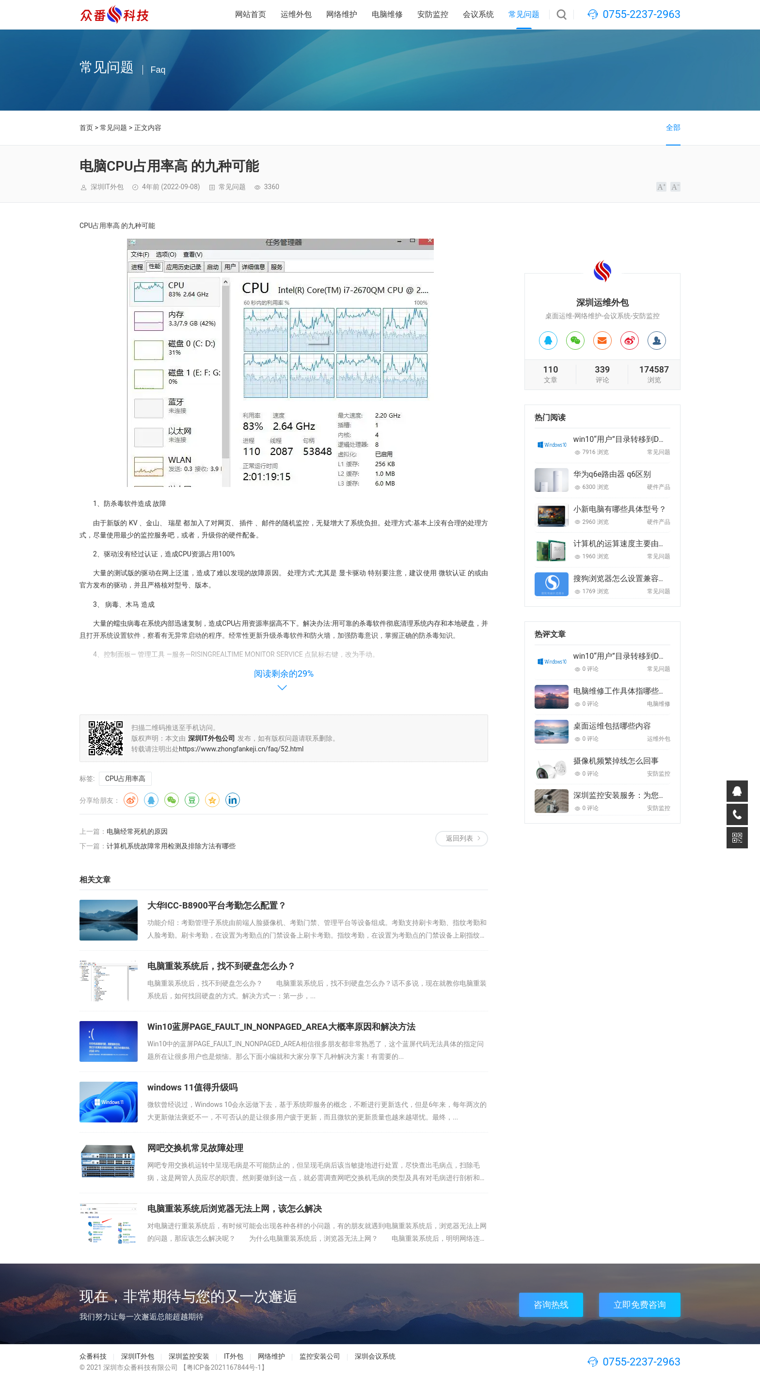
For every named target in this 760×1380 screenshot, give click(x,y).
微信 (171, 800)
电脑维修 (387, 14)
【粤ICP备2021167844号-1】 (224, 1367)
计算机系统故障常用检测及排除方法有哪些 (171, 846)
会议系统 (478, 14)
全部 (673, 127)
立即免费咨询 (640, 1304)
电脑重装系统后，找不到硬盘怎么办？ (221, 966)
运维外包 (296, 14)
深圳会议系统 (375, 1356)
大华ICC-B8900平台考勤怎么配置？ (216, 905)
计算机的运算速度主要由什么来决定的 (639, 543)
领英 (232, 800)
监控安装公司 (320, 1356)
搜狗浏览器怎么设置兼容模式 (623, 578)
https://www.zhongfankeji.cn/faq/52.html (241, 749)
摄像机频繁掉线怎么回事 (616, 760)
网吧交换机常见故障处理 (195, 1148)
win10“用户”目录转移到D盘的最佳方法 (639, 439)
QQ (151, 800)
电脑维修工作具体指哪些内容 (623, 691)
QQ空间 (212, 800)
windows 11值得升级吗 (192, 1087)
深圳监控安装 (189, 1356)
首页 (86, 127)
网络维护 (341, 14)
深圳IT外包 (137, 1356)
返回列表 (459, 838)
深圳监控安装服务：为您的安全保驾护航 (643, 795)
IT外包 (233, 1356)
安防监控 (432, 14)
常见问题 (523, 14)
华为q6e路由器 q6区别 (612, 474)
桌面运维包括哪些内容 (612, 726)
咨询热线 (551, 1304)
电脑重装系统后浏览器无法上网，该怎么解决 (234, 1208)
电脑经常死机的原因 (137, 831)
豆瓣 (192, 800)
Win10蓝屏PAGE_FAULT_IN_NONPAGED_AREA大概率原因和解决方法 (281, 1027)
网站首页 (250, 14)
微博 (131, 800)
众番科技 (93, 1356)
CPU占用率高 (125, 778)
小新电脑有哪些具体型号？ (619, 509)
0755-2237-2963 (641, 14)
